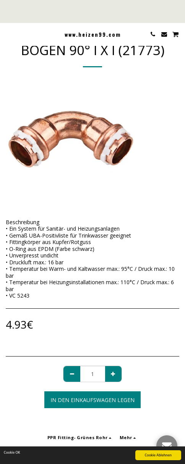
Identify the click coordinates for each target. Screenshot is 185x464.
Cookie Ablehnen (158, 455)
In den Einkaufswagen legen (92, 400)
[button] (8, 34)
